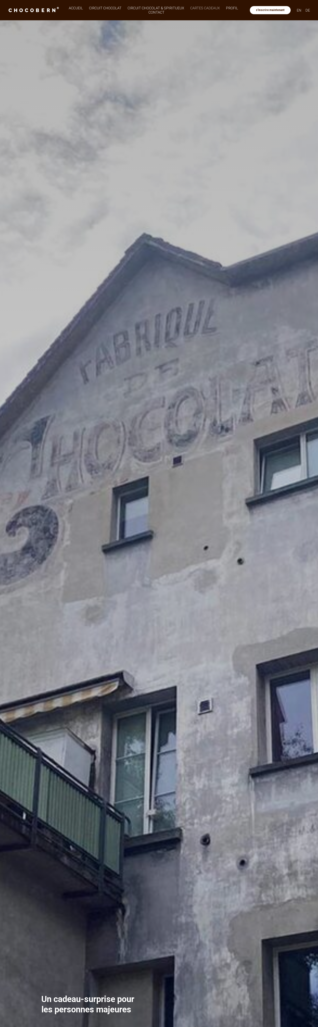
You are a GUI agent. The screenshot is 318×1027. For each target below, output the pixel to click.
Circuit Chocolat (105, 8)
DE (307, 10)
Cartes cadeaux (205, 8)
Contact (156, 12)
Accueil (76, 8)
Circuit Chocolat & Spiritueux (156, 8)
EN (299, 10)
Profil (232, 8)
